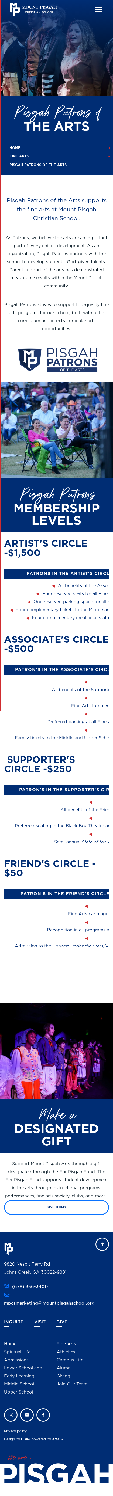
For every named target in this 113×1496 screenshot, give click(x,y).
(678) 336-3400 (30, 1286)
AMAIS (57, 1439)
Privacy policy (15, 1431)
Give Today (56, 1206)
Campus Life (70, 1360)
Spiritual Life (17, 1352)
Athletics (66, 1352)
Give (61, 1322)
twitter (27, 1414)
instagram (11, 1414)
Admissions (16, 1360)
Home (14, 148)
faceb (43, 1414)
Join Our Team (72, 1384)
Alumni (64, 1368)
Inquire (13, 1322)
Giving (63, 1376)
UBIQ (25, 1439)
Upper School (18, 1392)
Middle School (19, 1384)
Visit (40, 1322)
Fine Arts (19, 156)
